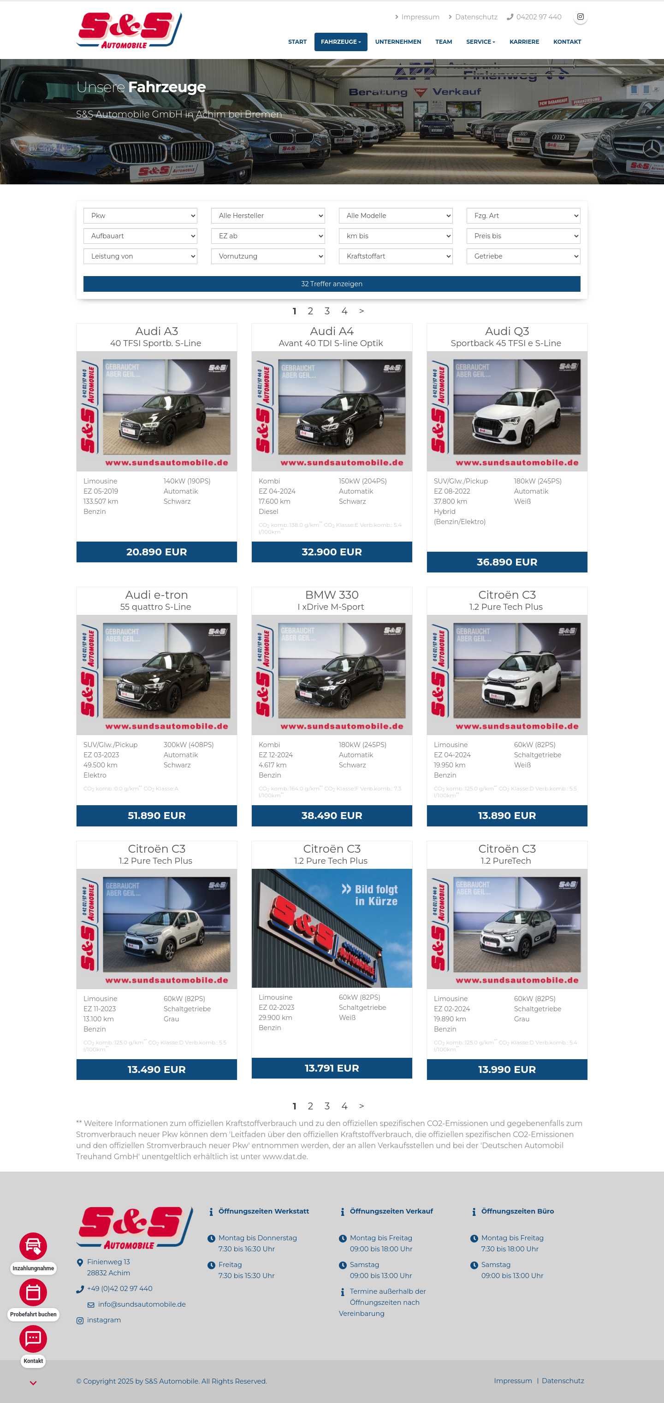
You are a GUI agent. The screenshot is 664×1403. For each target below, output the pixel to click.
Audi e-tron (157, 600)
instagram (104, 1320)
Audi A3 (157, 336)
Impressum (417, 17)
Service (478, 41)
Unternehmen (398, 41)
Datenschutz (473, 17)
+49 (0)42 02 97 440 (120, 1289)
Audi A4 (332, 336)
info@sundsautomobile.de (142, 1304)
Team (444, 41)
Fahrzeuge (339, 41)
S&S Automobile (171, 1381)
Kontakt (567, 41)
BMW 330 (331, 600)
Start (297, 41)
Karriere (524, 41)
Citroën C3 (507, 600)
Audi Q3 (507, 336)
